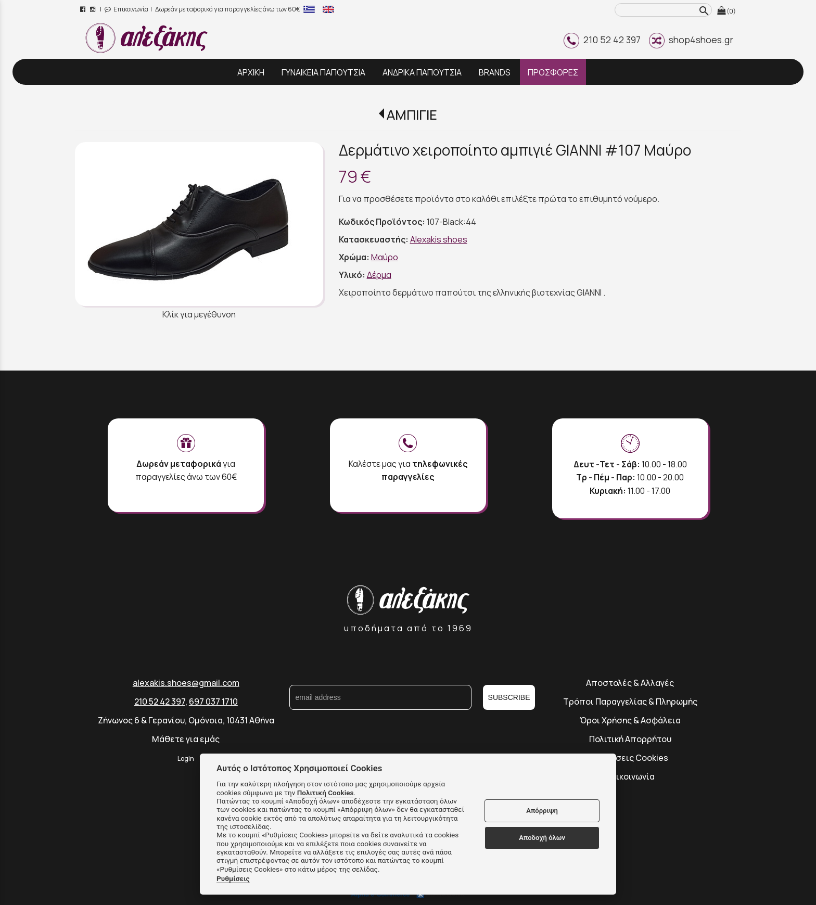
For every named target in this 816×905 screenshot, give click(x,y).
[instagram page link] (93, 9)
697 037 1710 (213, 701)
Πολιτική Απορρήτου (630, 739)
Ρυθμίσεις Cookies (630, 757)
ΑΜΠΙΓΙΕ (412, 115)
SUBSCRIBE (509, 697)
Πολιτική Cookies (325, 792)
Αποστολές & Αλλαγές (630, 683)
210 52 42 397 (602, 39)
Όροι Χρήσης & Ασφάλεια (630, 720)
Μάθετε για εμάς (186, 739)
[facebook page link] (83, 9)
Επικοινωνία (126, 9)
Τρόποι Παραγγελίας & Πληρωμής (630, 701)
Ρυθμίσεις (233, 878)
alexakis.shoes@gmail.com (186, 683)
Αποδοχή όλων (542, 838)
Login (185, 758)
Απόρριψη (542, 810)
